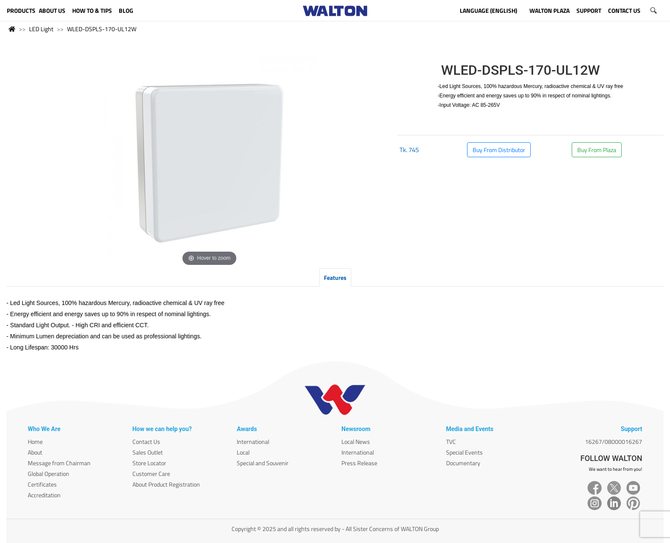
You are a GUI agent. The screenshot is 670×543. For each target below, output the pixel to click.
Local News (355, 441)
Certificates (42, 484)
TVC (451, 441)
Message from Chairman (59, 462)
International (253, 441)
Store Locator (149, 462)
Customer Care (151, 473)
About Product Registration (166, 484)
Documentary (463, 462)
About (35, 452)
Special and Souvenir (262, 462)
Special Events (464, 452)
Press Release (359, 462)
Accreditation (44, 494)
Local (243, 452)
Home (35, 441)
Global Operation (48, 473)
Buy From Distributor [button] (499, 149)
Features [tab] (335, 277)
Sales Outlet (147, 452)
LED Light (41, 28)
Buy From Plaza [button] (596, 149)
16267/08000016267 (613, 441)
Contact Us (146, 441)
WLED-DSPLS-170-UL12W (101, 28)
